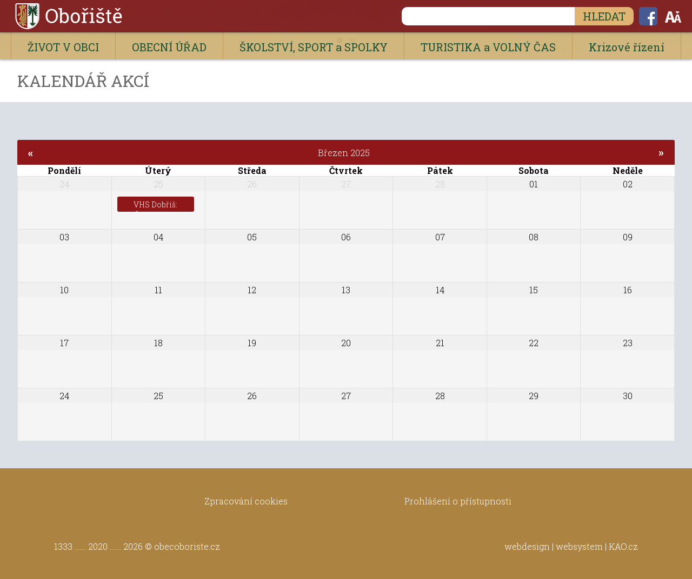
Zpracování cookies (246, 501)
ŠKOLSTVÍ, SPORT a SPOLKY (313, 47)
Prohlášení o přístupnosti (457, 501)
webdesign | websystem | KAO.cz (571, 546)
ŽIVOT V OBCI (63, 47)
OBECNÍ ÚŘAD (169, 47)
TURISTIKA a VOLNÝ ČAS (488, 47)
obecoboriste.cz (187, 546)
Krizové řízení (626, 47)
